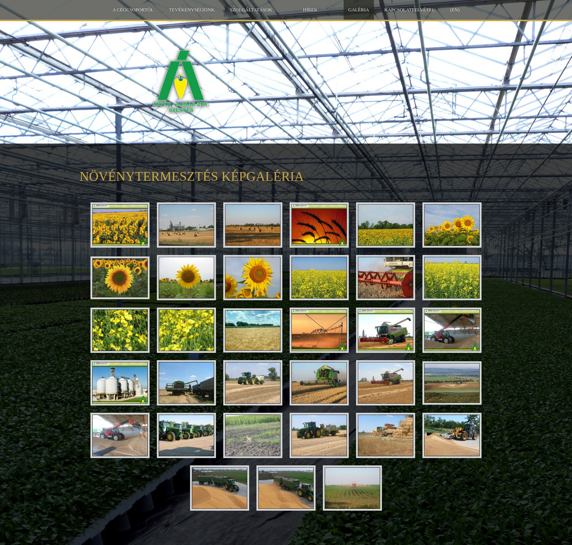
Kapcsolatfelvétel (409, 9)
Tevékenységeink (191, 9)
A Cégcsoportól (133, 9)
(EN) (455, 9)
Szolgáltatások (251, 9)
